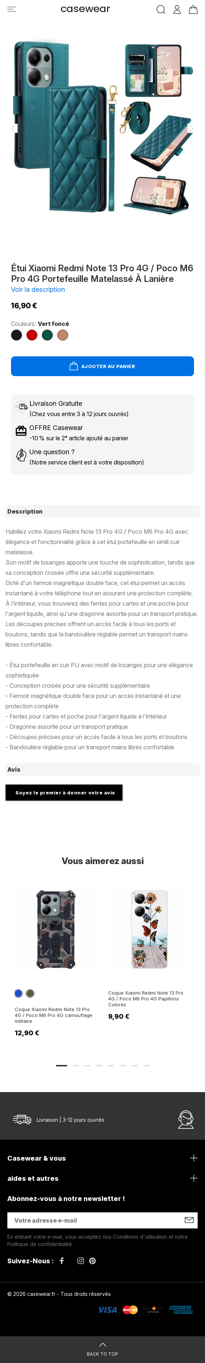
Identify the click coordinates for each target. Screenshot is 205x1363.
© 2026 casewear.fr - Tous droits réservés (59, 1294)
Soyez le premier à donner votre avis (65, 793)
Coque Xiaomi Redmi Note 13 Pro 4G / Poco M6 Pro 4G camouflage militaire (53, 1015)
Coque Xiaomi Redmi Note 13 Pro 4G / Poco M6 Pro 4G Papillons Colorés (145, 998)
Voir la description (38, 289)
